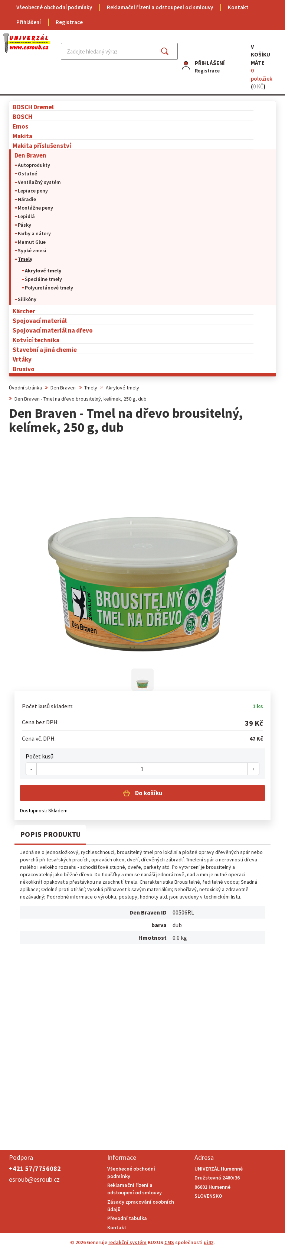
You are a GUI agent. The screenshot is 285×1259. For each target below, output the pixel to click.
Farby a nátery (34, 233)
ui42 (208, 1242)
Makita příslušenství (42, 145)
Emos (20, 126)
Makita (22, 136)
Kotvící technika (36, 340)
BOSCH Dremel (33, 107)
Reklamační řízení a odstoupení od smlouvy (160, 7)
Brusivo (24, 369)
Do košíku (148, 793)
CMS (169, 1242)
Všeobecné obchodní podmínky (54, 7)
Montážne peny (35, 208)
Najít (170, 51)
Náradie (27, 199)
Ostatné (27, 174)
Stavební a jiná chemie (45, 349)
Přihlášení (28, 22)
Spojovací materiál (40, 320)
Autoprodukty (34, 165)
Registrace (69, 22)
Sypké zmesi (32, 250)
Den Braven (30, 155)
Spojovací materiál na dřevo (53, 330)
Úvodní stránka (25, 387)
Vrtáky (22, 359)
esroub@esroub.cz (34, 1179)
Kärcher (24, 311)
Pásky (24, 225)
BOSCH (22, 116)
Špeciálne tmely (43, 279)
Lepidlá (26, 216)
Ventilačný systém (39, 182)
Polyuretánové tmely (49, 288)
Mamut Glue (32, 242)
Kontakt (238, 7)
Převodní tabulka (127, 1218)
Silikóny (27, 299)
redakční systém (127, 1242)
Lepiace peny (33, 191)
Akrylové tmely (43, 271)
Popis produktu (50, 834)
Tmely (25, 259)
